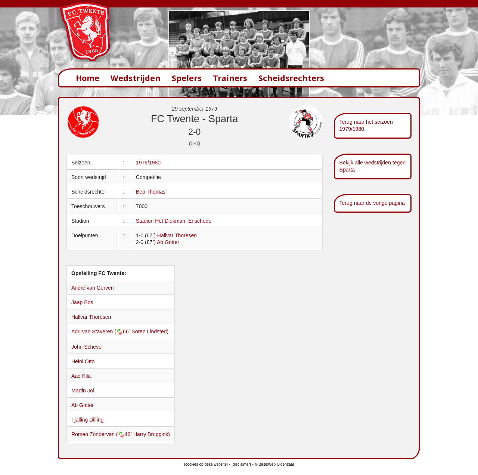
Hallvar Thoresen (177, 235)
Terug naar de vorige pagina (372, 203)
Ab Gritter (168, 242)
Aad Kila (81, 376)
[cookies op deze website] (205, 464)
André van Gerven (92, 288)
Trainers (230, 78)
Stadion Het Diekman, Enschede (173, 221)
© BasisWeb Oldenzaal (274, 464)
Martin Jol (82, 391)
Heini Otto (82, 361)
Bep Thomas (150, 192)
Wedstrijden (136, 78)
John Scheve (86, 347)
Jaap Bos (82, 302)
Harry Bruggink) (151, 434)
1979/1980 (148, 163)
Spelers (187, 78)
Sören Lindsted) (149, 331)
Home (87, 78)
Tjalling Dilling (87, 420)
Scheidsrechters (291, 78)
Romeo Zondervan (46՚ (102, 434)
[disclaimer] (241, 464)
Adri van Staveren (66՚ (101, 331)
